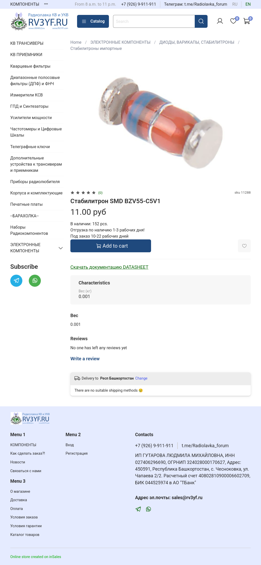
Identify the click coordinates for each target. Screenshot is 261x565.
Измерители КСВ (26, 95)
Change (141, 378)
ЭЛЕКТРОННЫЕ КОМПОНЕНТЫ (120, 42)
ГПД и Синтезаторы (29, 106)
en (248, 4)
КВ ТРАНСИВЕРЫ (26, 43)
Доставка (18, 500)
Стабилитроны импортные (96, 48)
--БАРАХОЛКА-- (24, 215)
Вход (70, 445)
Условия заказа (24, 517)
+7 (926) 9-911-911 (138, 4)
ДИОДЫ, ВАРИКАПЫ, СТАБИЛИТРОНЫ (196, 42)
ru (234, 4)
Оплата (16, 509)
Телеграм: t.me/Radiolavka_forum (195, 4)
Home (75, 42)
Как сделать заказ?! (27, 453)
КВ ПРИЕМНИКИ (26, 54)
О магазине (20, 491)
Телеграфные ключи (30, 146)
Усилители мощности (31, 117)
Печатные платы (26, 204)
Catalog (93, 21)
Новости (17, 462)
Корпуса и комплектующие (36, 193)
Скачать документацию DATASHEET (109, 267)
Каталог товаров (24, 535)
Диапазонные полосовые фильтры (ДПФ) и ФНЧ (35, 80)
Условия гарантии (26, 526)
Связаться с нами (25, 471)
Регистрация (77, 453)
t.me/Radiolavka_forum (205, 445)
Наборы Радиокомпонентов (29, 230)
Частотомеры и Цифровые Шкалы (36, 132)
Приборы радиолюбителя (35, 181)
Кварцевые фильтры (30, 66)
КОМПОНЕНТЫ (24, 4)
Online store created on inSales (35, 557)
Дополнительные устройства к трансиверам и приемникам (36, 164)
